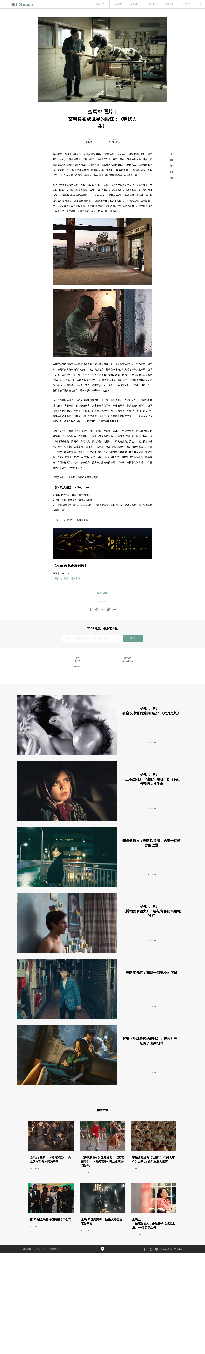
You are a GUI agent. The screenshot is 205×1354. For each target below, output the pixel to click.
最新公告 (40, 1249)
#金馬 (99, 593)
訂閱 (133, 638)
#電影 (105, 593)
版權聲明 (54, 1249)
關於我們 (27, 1249)
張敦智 (88, 142)
